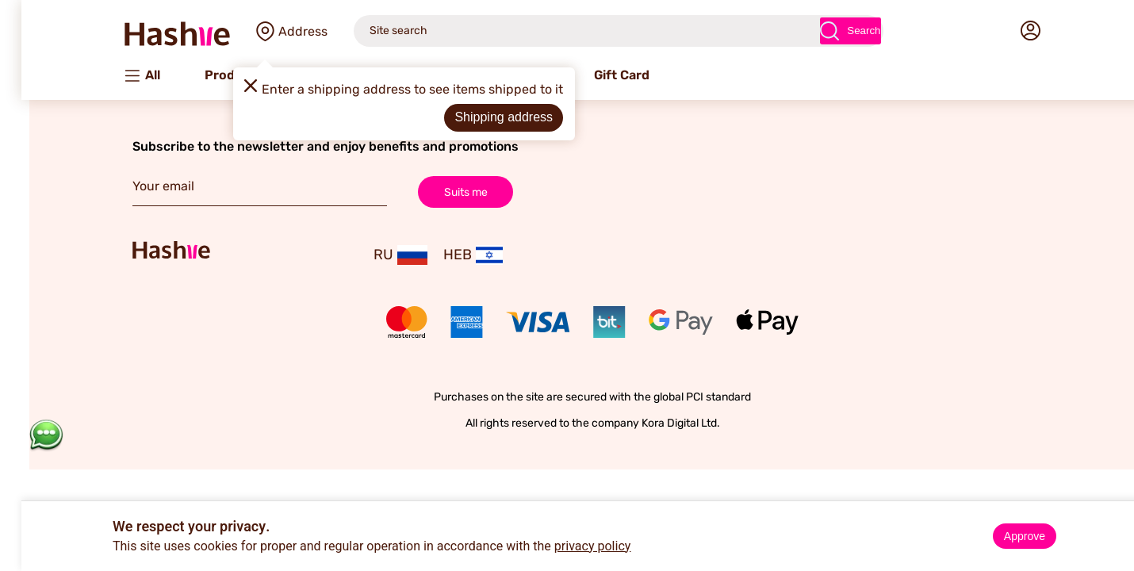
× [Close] (1116, 515)
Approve (999, 536)
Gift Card (596, 74)
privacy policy (567, 546)
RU (375, 255)
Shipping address (478, 117)
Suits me (440, 191)
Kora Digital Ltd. (655, 423)
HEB (447, 255)
